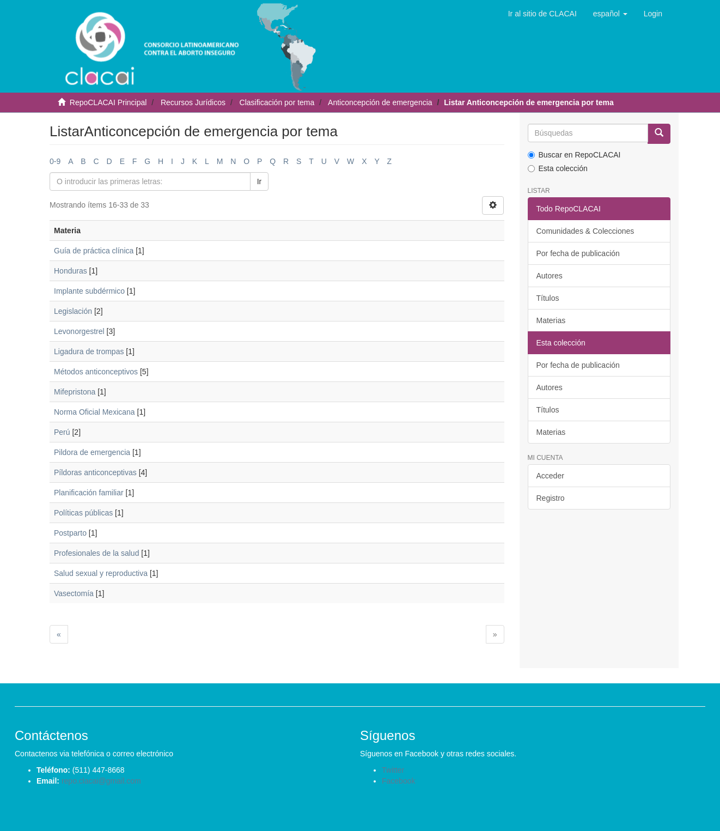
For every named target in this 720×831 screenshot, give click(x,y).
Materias (551, 320)
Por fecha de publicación (578, 253)
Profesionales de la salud (96, 553)
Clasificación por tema (277, 102)
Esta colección (558, 168)
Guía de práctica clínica (93, 250)
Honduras (70, 270)
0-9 (55, 161)
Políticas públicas (83, 512)
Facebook (398, 781)
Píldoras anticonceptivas (95, 472)
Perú (62, 432)
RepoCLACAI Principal (108, 102)
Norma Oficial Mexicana (94, 412)
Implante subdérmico (89, 291)
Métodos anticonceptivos (96, 371)
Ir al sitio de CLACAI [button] (542, 13)
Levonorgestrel (79, 331)
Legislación (73, 311)
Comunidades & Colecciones (585, 231)
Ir (259, 181)
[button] (610, 13)
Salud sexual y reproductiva (101, 573)
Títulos (547, 298)
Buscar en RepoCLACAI (574, 154)
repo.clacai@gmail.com (101, 781)
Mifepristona (74, 391)
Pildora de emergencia (92, 452)
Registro (550, 498)
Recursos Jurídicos (193, 102)
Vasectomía (74, 593)
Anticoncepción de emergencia (380, 102)
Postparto (70, 533)
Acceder (550, 475)
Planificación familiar (89, 492)
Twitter (393, 770)
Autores (549, 275)
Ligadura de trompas (89, 351)
